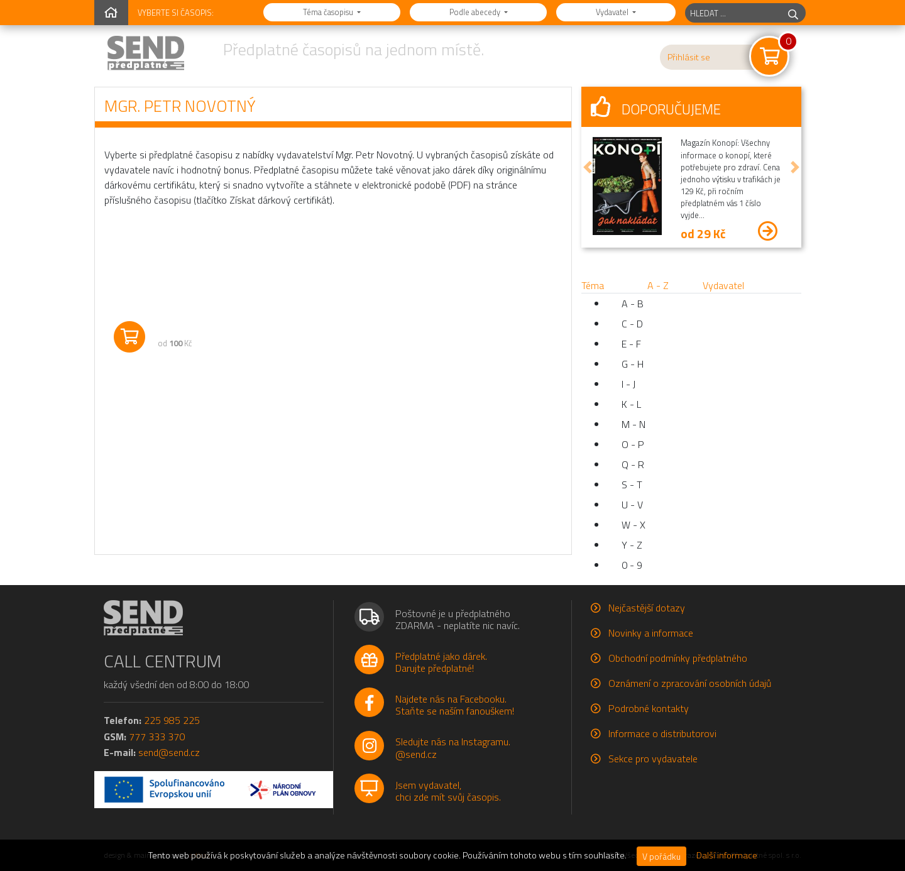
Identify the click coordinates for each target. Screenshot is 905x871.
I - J (628, 384)
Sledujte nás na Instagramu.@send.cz (452, 747)
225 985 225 (172, 720)
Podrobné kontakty (648, 708)
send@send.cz (169, 752)
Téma (592, 285)
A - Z (658, 285)
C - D (632, 323)
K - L (631, 404)
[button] (587, 167)
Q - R (633, 464)
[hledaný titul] (733, 13)
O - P (633, 444)
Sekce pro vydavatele (653, 758)
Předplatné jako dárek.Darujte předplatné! (441, 662)
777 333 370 (157, 736)
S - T (632, 484)
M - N (633, 424)
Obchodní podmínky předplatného (677, 658)
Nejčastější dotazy (646, 607)
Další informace (726, 855)
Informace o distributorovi (662, 733)
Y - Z (632, 544)
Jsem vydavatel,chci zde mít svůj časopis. (448, 790)
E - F (631, 343)
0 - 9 (632, 564)
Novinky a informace (650, 632)
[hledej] (793, 13)
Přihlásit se (688, 57)
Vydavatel (613, 12)
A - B (633, 303)
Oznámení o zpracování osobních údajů (689, 683)
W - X (633, 524)
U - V (632, 504)
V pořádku (661, 856)
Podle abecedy (475, 12)
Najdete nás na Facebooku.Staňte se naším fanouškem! (454, 704)
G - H (633, 363)
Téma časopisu (329, 12)
